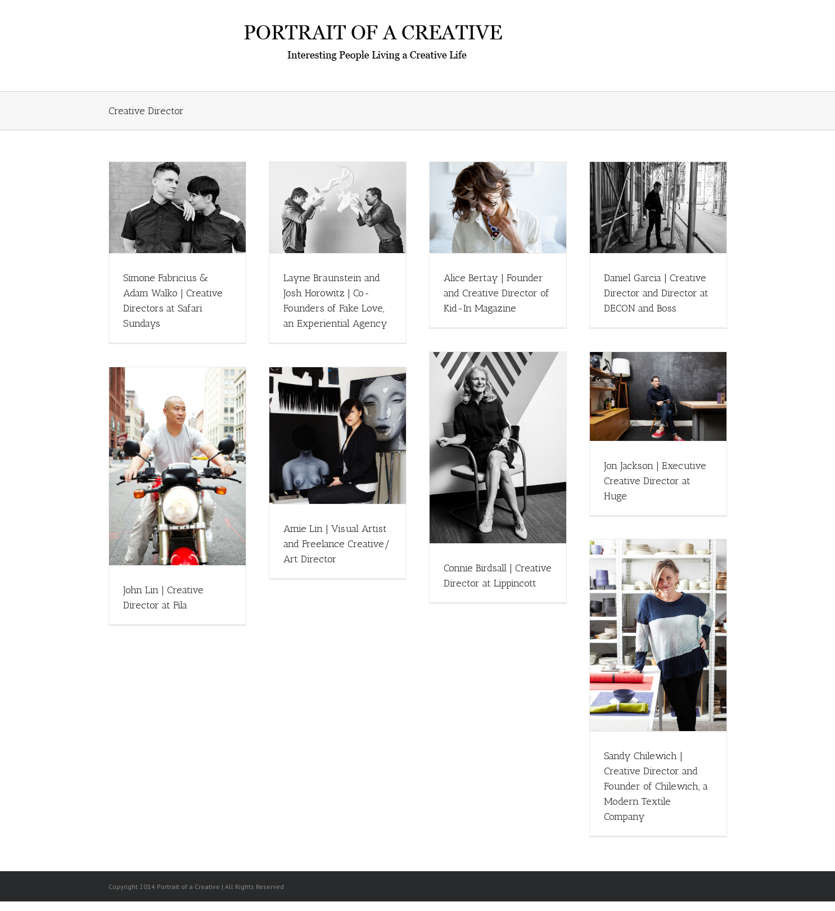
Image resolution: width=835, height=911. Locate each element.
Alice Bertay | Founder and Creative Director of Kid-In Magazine (496, 293)
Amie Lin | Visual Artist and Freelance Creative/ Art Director (336, 543)
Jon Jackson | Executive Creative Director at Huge (655, 480)
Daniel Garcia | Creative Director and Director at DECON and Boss (656, 293)
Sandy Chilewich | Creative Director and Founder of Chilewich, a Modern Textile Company (656, 786)
